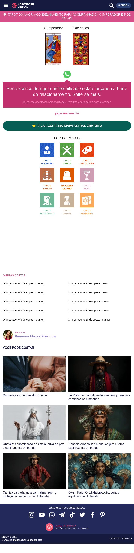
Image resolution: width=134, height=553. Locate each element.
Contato (115, 538)
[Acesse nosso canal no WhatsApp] (52, 515)
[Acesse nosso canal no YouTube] (42, 515)
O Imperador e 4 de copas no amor (88, 292)
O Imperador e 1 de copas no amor (23, 283)
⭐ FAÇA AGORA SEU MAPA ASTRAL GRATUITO (67, 125)
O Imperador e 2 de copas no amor (88, 283)
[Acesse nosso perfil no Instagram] (31, 515)
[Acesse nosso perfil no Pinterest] (102, 515)
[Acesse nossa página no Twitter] (82, 515)
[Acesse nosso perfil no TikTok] (72, 515)
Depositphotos (34, 540)
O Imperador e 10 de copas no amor (89, 319)
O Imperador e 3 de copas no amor (23, 292)
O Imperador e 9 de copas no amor (23, 319)
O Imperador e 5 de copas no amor (23, 301)
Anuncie (127, 538)
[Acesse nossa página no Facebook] (92, 515)
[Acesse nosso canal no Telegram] (62, 515)
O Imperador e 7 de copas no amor (23, 310)
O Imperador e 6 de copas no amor (88, 301)
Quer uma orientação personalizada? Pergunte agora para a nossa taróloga (67, 101)
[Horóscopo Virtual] (36, 5)
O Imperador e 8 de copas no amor (88, 310)
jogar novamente (67, 113)
